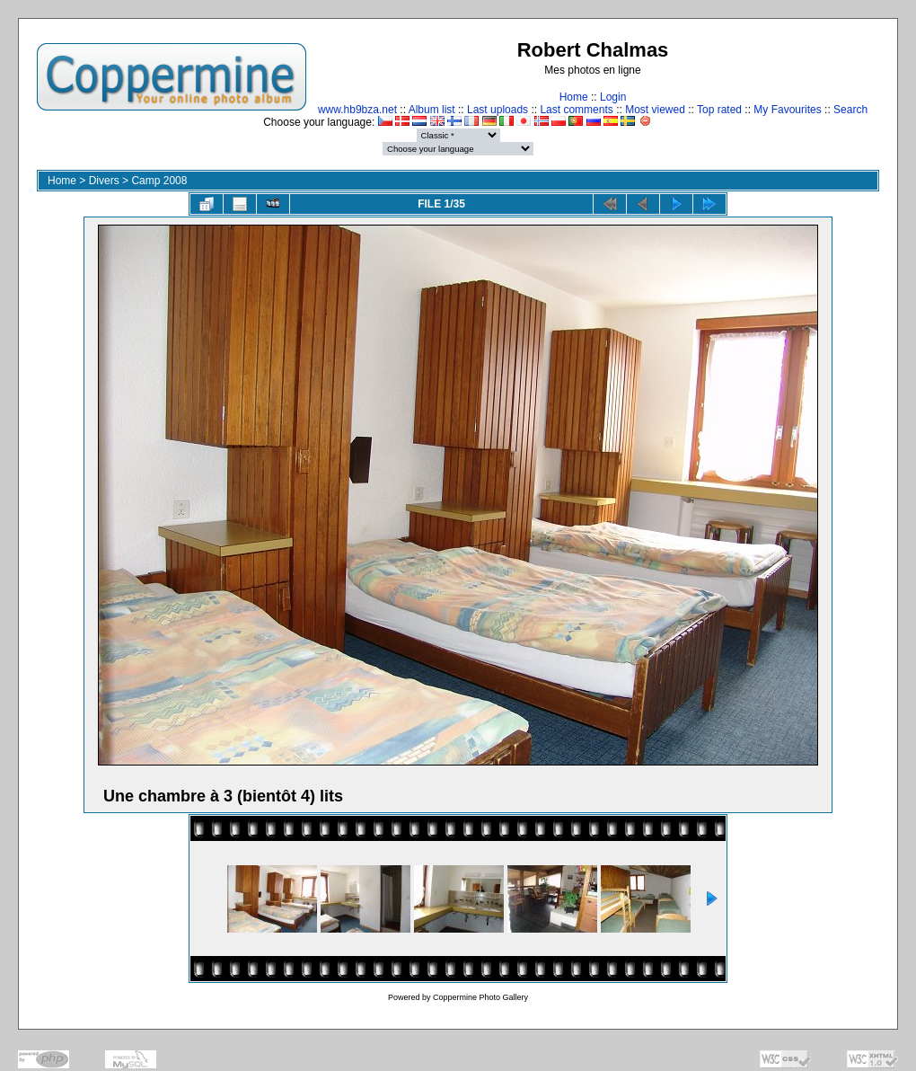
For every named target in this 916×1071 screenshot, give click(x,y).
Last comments (576, 109)
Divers (104, 180)
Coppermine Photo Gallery (480, 997)
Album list (432, 109)
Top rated (719, 109)
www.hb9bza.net (357, 109)
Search (850, 109)
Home (573, 97)
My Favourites (787, 109)
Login (613, 97)
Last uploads (497, 109)
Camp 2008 (159, 180)
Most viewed (655, 109)
